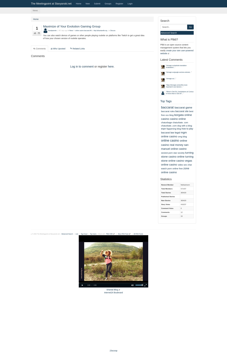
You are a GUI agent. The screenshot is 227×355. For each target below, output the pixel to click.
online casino (170, 140)
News (35, 10)
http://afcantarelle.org (100, 30)
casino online (178, 118)
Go (190, 27)
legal (177, 132)
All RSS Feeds (138, 234)
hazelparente (52, 30)
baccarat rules (168, 111)
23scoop (113, 350)
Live (77, 234)
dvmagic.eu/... (171, 78)
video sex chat (185, 164)
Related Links (77, 48)
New (88, 3)
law (172, 132)
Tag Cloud (84, 234)
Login (130, 3)
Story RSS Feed (123, 234)
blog (171, 115)
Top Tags (166, 101)
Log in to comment (82, 66)
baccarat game (183, 107)
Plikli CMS (109, 234)
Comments (39, 48)
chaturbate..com (169, 125)
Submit (97, 3)
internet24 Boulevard (113, 292)
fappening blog (174, 128)
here (111, 66)
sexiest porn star (169, 153)
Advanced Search (169, 33)
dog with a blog (184, 125)
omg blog (182, 136)
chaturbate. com (180, 122)
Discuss (112, 30)
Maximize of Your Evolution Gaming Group (71, 26)
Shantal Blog (112, 290)
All (90, 30)
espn (163, 128)
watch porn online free (172, 168)
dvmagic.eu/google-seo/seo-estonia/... (178, 72)
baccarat (167, 107)
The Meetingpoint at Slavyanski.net (51, 3)
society (181, 153)
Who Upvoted (58, 48)
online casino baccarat (82, 30)
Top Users (93, 234)
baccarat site (181, 111)
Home (78, 3)
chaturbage (166, 122)
